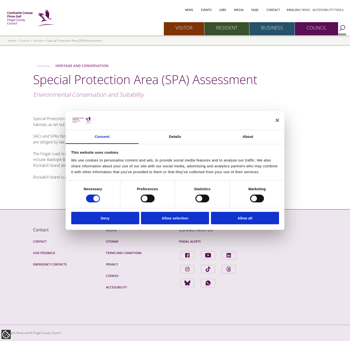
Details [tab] (175, 136)
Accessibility (116, 287)
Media (239, 10)
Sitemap (112, 241)
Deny (105, 218)
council (24, 40)
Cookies (112, 276)
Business (272, 27)
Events (206, 10)
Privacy (112, 264)
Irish (306, 10)
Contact (273, 10)
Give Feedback (44, 253)
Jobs (222, 10)
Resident (226, 27)
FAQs (255, 10)
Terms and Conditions (124, 253)
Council (316, 27)
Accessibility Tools (328, 10)
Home (12, 40)
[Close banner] (277, 120)
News (189, 10)
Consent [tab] (102, 136)
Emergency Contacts (50, 264)
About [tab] (248, 136)
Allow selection (175, 218)
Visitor (183, 27)
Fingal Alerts (190, 241)
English (293, 10)
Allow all (244, 218)
